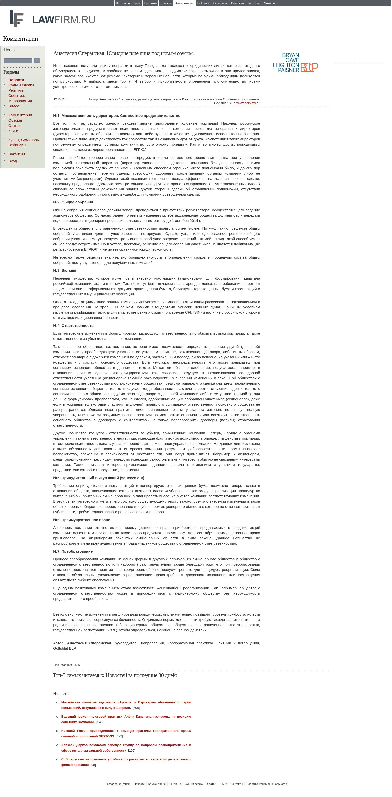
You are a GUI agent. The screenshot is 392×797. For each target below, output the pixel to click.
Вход (12, 161)
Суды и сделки (21, 85)
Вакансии (237, 3)
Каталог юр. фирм (128, 3)
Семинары (220, 3)
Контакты (254, 3)
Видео (14, 106)
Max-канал (271, 3)
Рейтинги (204, 3)
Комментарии (185, 3)
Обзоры (15, 120)
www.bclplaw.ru (248, 103)
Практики (150, 3)
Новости (166, 3)
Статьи (14, 125)
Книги (13, 131)
